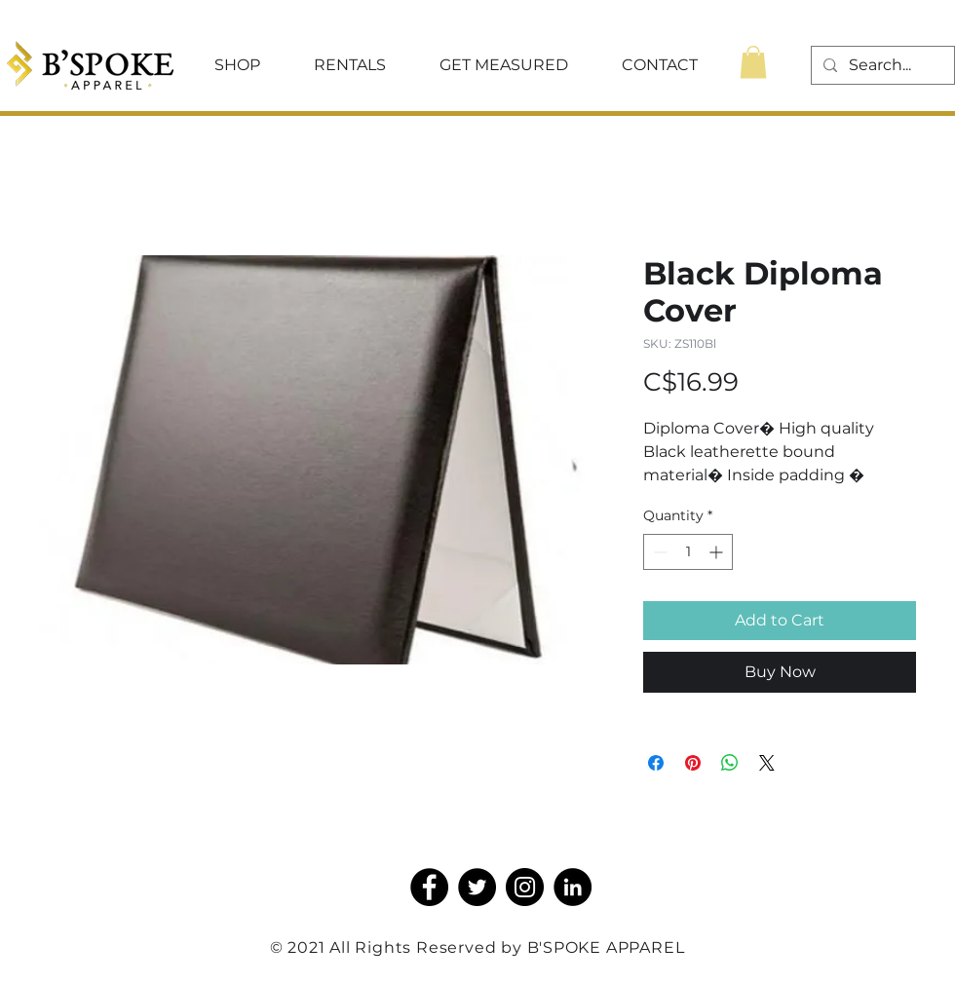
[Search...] (881, 65)
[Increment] (718, 552)
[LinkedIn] (573, 887)
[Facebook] (429, 887)
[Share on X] (767, 763)
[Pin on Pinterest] (693, 763)
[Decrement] (658, 552)
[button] (236, 65)
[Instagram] (525, 887)
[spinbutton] (688, 552)
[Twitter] (477, 887)
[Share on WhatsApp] (730, 763)
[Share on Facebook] (656, 763)
